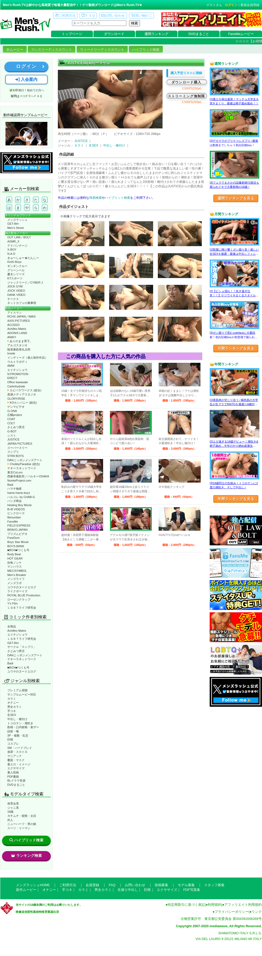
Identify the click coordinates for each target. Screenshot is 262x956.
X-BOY (11, 249)
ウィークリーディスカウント (102, 50)
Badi (10, 484)
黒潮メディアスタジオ (21, 394)
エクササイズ (16, 768)
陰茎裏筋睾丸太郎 (18, 349)
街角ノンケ (14, 562)
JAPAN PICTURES (19, 443)
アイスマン (14, 312)
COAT (11, 419)
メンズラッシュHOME (33, 885)
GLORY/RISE (16, 398)
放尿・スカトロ (17, 751)
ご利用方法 (65, 16)
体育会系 (13, 803)
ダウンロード (114, 34)
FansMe (12, 521)
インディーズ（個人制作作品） (27, 357)
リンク (257, 912)
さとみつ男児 (16, 427)
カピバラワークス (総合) (24, 390)
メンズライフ (16, 578)
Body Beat (14, 554)
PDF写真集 (191, 890)
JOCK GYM (15, 286)
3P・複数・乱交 (17, 735)
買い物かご (141, 16)
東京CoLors (15, 472)
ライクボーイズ (17, 591)
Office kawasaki (17, 382)
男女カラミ (14, 706)
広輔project (14, 414)
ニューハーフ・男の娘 (21, 823)
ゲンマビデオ (16, 406)
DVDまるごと (198, 34)
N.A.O (11, 253)
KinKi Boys (14, 261)
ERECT (12, 378)
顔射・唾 (13, 731)
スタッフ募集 (214, 885)
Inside (11, 353)
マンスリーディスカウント (51, 50)
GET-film (13, 223)
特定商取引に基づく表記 (186, 905)
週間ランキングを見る (236, 198)
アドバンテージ (17, 245)
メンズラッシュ (17, 219)
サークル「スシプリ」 (21, 646)
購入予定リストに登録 (186, 73)
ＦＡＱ (88, 16)
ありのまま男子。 (20, 341)
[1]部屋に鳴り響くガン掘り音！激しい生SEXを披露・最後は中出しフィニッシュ (234, 254)
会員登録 (92, 885)
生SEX (11, 714)
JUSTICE (13, 439)
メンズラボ (14, 583)
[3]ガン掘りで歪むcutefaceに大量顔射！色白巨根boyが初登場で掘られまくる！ (234, 337)
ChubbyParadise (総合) (23, 464)
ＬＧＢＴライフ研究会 (21, 607)
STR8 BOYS (15, 455)
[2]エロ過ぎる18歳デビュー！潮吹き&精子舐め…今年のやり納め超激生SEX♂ (234, 446)
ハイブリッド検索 (145, 50)
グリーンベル (16, 270)
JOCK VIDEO (16, 290)
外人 (10, 820)
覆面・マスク (16, 760)
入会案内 (26, 79)
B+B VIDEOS (16, 509)
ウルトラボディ (17, 361)
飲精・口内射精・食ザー (23, 727)
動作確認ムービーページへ (26, 133)
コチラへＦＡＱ (32, 96)
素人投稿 (13, 772)
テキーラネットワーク (21, 468)
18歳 (10, 811)
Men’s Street (15, 227)
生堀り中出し (128, 890)
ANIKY (11, 337)
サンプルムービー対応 (21, 694)
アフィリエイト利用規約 (243, 905)
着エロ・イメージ (18, 764)
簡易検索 (95, 198)
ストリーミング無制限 (186, 96)
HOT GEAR (15, 558)
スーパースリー (17, 447)
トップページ (72, 34)
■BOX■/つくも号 (18, 550)
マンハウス (14, 566)
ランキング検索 (26, 855)
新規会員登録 (250, 5)
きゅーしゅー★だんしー (23, 257)
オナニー (13, 702)
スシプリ (13, 451)
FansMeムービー (241, 34)
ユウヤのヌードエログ (21, 587)
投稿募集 (161, 885)
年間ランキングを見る (236, 499)
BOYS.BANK (15, 546)
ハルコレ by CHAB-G (21, 497)
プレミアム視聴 (17, 690)
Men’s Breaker (16, 574)
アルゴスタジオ (17, 345)
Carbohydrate (16, 386)
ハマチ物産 (14, 488)
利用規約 (214, 905)
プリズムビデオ (17, 533)
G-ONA (12, 410)
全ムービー (14, 50)
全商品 (11, 626)
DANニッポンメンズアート (24, 460)
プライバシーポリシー (232, 912)
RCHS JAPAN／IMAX (21, 316)
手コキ (11, 710)
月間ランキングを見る (236, 348)
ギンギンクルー (17, 266)
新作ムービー (26, 890)
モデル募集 (186, 885)
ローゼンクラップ (18, 599)
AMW (10, 365)
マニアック (14, 755)
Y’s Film (12, 603)
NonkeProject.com (19, 480)
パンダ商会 (14, 500)
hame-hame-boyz (18, 492)
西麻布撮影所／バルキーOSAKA (28, 476)
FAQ (112, 885)
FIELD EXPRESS (18, 525)
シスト (11, 435)
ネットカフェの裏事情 (21, 302)
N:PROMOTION (17, 374)
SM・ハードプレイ (19, 747)
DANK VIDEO (16, 294)
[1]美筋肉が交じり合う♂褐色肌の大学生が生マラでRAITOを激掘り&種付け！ (234, 404)
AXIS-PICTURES (18, 320)
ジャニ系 (13, 807)
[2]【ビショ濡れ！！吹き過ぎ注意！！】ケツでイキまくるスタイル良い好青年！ (234, 295)
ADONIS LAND (17, 333)
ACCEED (13, 324)
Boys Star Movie (18, 542)
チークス (13, 299)
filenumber (14, 517)
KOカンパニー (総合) (22, 402)
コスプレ (13, 743)
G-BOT (11, 431)
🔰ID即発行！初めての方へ (26, 90)
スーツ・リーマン (18, 828)
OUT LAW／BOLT (19, 237)
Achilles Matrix (16, 328)
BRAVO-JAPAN (17, 529)
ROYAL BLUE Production (23, 595)
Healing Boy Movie (19, 505)
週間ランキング (156, 34)
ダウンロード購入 (186, 82)
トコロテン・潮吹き (20, 723)
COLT (11, 423)
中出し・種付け (17, 719)
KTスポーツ (15, 278)
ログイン (231, 5)
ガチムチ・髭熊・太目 (21, 815)
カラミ (11, 698)
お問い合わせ (113, 16)
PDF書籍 (13, 776)
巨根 (10, 739)
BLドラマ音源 (16, 780)
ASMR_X (13, 241)
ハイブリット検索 (117, 198)
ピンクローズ (16, 513)
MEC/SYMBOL (17, 570)
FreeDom (13, 537)
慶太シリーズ (16, 274)
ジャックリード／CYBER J (25, 282)
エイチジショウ (17, 369)
